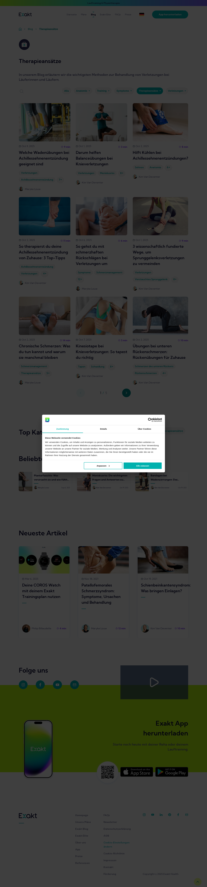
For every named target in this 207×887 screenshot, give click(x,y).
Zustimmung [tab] (62, 429)
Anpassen (103, 465)
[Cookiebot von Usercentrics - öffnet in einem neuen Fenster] (150, 420)
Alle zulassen (142, 465)
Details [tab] (103, 429)
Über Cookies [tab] (144, 429)
